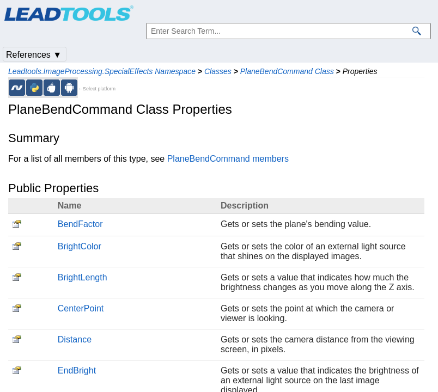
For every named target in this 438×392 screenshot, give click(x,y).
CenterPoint (81, 308)
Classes (218, 71)
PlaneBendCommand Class (287, 71)
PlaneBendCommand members (228, 158)
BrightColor (79, 246)
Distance (75, 339)
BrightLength (82, 277)
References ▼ (34, 54)
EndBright (77, 370)
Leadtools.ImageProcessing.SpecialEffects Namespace (102, 71)
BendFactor (80, 224)
